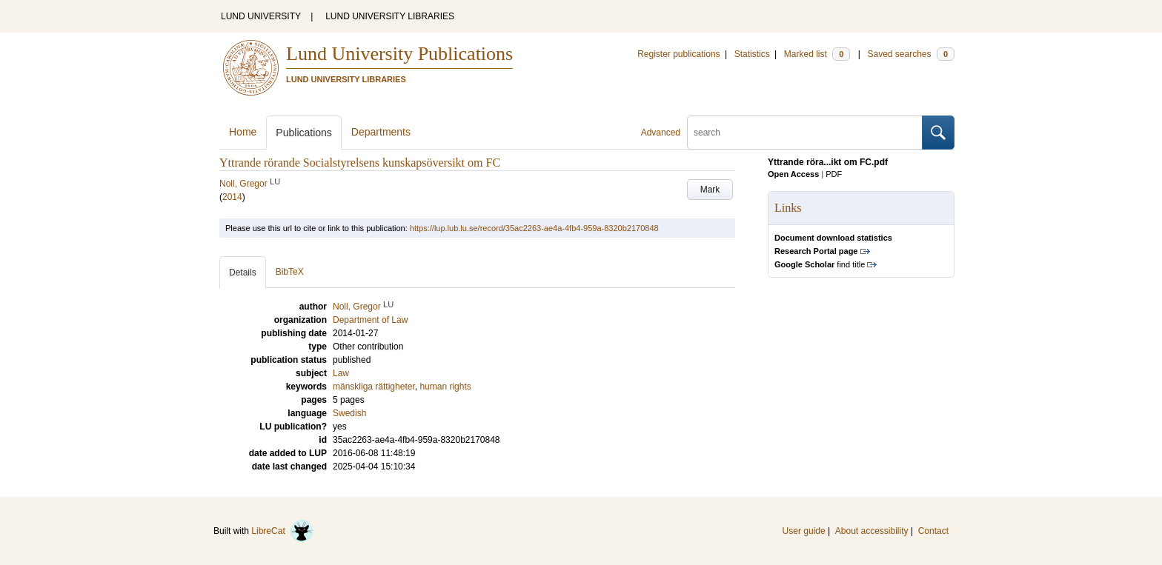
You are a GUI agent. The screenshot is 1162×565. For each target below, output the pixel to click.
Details (242, 272)
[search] (805, 133)
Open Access (793, 174)
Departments (381, 132)
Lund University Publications (399, 53)
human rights (445, 386)
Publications (304, 132)
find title (819, 264)
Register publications (678, 54)
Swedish (349, 413)
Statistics (752, 54)
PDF (834, 174)
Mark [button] (710, 189)
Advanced (660, 132)
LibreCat (282, 531)
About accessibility (872, 531)
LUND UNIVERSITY (261, 16)
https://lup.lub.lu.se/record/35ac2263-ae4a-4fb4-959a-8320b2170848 (534, 228)
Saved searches (910, 54)
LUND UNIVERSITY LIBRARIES (389, 16)
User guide (804, 531)
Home (242, 132)
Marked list (817, 54)
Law (341, 373)
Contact (933, 531)
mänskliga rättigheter (374, 386)
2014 (232, 197)
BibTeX (290, 272)
